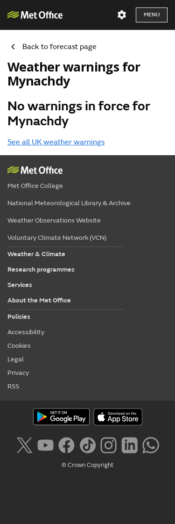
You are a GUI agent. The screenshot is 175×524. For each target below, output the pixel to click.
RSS (13, 386)
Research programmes (41, 269)
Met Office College (35, 186)
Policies (18, 317)
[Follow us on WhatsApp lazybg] (150, 444)
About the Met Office (39, 300)
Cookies (19, 346)
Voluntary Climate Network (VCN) (56, 238)
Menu (152, 14)
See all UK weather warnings (56, 142)
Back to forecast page (50, 46)
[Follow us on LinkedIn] (129, 444)
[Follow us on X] (24, 444)
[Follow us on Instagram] (108, 444)
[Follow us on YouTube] (45, 444)
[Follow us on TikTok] (87, 444)
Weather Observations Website (54, 220)
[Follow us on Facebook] (66, 444)
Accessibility (25, 332)
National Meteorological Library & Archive (69, 203)
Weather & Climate (36, 254)
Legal (15, 359)
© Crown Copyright (87, 465)
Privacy (18, 373)
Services (19, 285)
